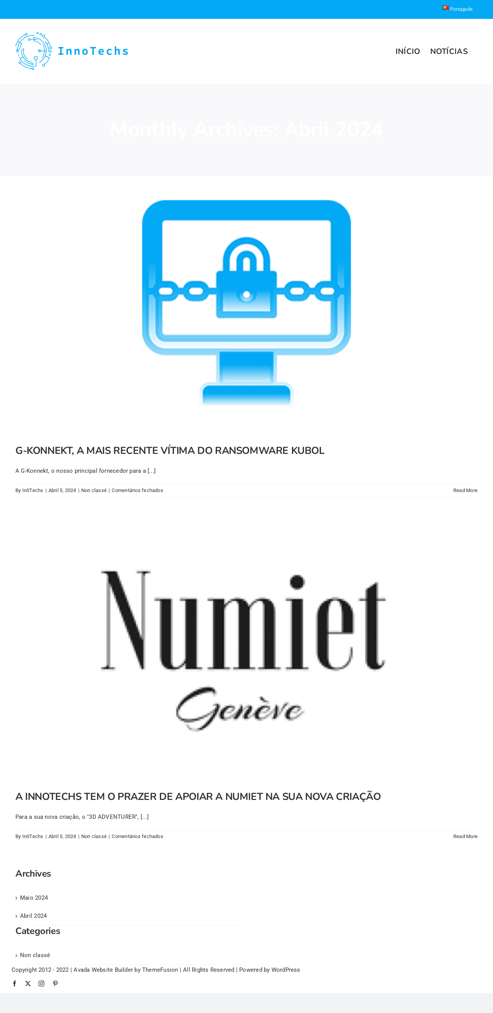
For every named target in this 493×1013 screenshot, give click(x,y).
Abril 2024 (33, 915)
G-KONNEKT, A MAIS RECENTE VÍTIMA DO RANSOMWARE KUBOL (170, 450)
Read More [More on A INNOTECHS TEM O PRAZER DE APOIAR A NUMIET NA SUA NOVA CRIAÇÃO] (465, 836)
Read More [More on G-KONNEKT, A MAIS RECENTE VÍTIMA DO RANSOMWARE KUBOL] (465, 490)
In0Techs (33, 490)
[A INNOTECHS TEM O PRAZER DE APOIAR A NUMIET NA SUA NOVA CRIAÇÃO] (246, 650)
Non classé (94, 490)
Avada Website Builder (103, 969)
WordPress (286, 969)
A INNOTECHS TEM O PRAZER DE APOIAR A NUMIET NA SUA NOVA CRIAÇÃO (198, 796)
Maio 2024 (34, 897)
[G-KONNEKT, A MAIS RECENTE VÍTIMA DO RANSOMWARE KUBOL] (246, 304)
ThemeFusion (160, 969)
